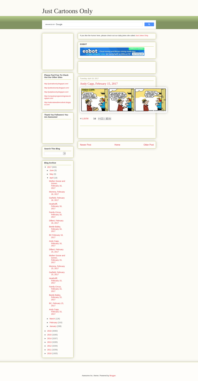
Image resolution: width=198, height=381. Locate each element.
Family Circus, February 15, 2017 (55, 289)
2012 (49, 346)
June (52, 170)
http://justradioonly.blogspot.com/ (56, 84)
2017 (49, 167)
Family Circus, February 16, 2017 (55, 214)
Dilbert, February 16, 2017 (56, 222)
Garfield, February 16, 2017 (57, 199)
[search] (93, 24)
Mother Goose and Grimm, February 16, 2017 (57, 184)
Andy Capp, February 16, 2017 (55, 243)
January (53, 326)
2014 (49, 338)
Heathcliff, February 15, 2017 (55, 280)
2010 (49, 353)
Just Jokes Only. (141, 35)
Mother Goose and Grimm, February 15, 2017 (57, 258)
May (52, 174)
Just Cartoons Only (67, 11)
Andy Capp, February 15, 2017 (55, 311)
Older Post (149, 145)
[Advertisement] (112, 66)
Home (117, 145)
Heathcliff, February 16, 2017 (55, 206)
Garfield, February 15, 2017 (57, 273)
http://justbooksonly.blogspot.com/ (56, 88)
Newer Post (85, 145)
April (52, 178)
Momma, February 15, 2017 (57, 267)
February (54, 322)
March (52, 319)
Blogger (112, 376)
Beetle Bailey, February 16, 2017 (55, 229)
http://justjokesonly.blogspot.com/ (56, 92)
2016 (49, 331)
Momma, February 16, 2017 (57, 193)
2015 (49, 335)
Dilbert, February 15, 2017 (56, 250)
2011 (49, 350)
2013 (49, 342)
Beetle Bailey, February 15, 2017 (55, 297)
